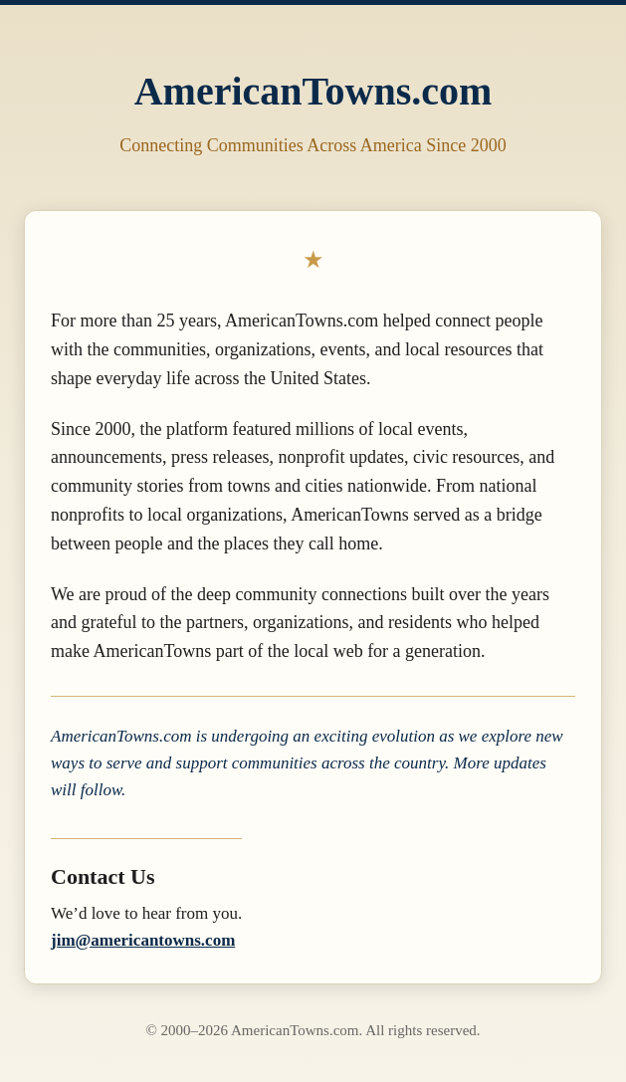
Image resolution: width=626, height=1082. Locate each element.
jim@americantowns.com (143, 940)
